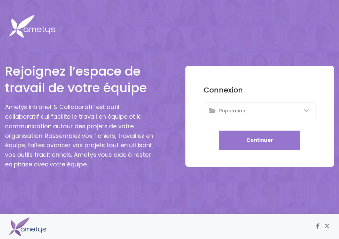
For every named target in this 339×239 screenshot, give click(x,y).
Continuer (259, 140)
